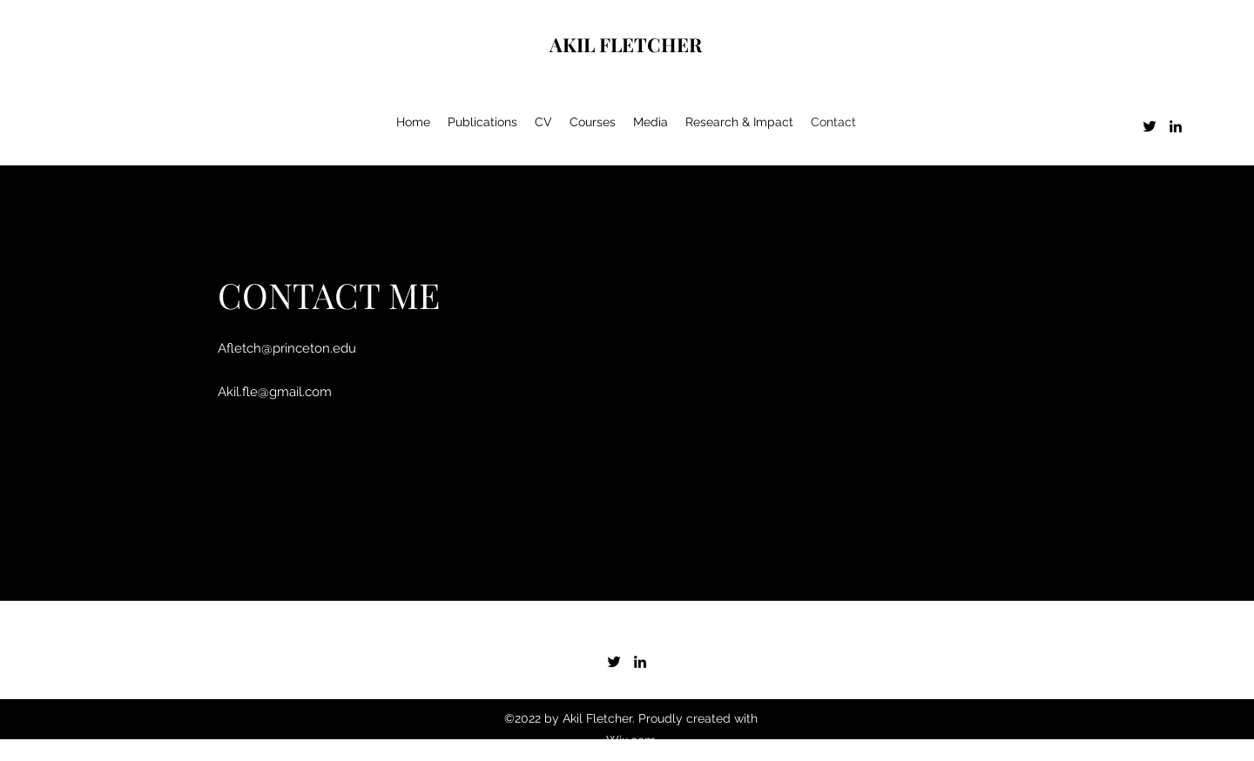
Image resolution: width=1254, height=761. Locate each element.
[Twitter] (1149, 126)
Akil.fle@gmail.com (275, 392)
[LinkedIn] (1175, 126)
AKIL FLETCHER (625, 44)
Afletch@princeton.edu (287, 348)
